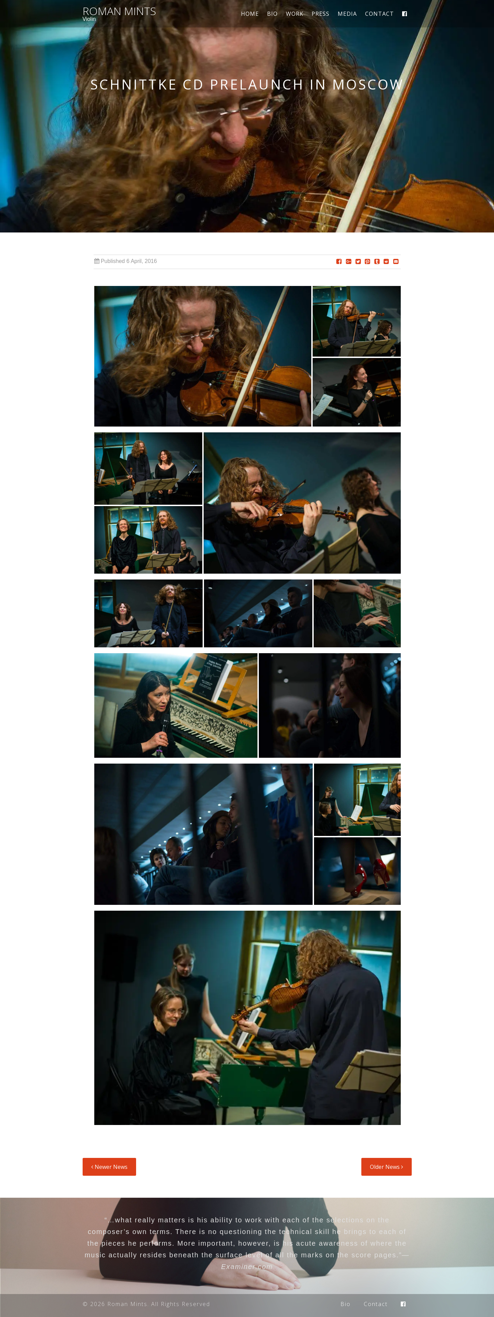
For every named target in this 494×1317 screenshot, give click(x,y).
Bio (272, 13)
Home (250, 13)
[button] (203, 358)
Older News (386, 1167)
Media (347, 13)
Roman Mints (119, 10)
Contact (379, 13)
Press (320, 13)
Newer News (109, 1167)
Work (294, 13)
